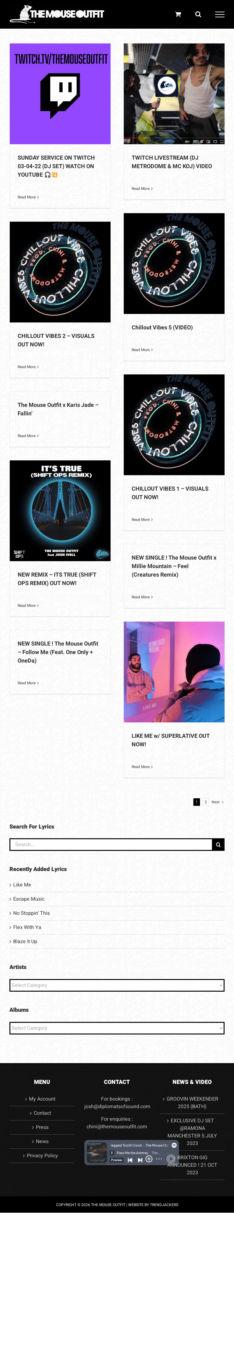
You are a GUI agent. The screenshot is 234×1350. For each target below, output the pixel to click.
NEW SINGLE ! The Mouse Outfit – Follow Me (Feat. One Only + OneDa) (58, 652)
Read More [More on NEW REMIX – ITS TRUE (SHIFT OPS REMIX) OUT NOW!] (27, 605)
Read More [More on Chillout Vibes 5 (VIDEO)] (141, 350)
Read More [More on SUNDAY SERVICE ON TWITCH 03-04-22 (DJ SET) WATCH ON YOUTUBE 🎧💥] (27, 197)
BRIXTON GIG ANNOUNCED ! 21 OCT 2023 (192, 1165)
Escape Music (28, 899)
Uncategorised (77, 592)
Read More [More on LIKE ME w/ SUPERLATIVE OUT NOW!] (141, 767)
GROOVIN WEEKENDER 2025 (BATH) (192, 1102)
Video (62, 183)
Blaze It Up (25, 941)
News (50, 183)
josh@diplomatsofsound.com (117, 1106)
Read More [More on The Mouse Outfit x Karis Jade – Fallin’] (27, 436)
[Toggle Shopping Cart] (178, 14)
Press (42, 1127)
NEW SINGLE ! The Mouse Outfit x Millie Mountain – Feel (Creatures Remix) (174, 566)
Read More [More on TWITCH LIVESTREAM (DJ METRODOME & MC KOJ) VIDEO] (141, 188)
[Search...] (110, 844)
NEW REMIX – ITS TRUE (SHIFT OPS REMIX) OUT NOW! (57, 579)
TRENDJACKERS (164, 1205)
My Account (42, 1099)
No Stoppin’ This (31, 913)
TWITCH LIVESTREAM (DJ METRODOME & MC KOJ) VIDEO (172, 162)
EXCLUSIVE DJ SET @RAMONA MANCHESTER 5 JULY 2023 (192, 1132)
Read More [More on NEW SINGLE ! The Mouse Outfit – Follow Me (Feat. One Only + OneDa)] (27, 683)
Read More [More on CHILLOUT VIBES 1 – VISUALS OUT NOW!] (141, 519)
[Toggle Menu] (220, 14)
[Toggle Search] (198, 14)
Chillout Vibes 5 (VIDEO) (162, 327)
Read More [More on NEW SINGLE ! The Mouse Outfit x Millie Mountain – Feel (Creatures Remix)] (141, 597)
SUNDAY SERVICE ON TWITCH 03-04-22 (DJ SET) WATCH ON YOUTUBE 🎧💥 (56, 166)
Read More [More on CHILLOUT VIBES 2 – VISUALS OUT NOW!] (27, 367)
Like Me (22, 885)
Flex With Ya (27, 927)
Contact (42, 1113)
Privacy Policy (42, 1155)
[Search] (218, 844)
